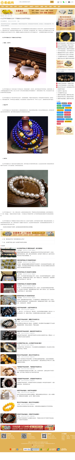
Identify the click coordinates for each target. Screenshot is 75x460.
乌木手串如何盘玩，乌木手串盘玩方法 (66, 50)
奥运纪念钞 (59, 105)
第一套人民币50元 (69, 119)
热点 (7, 6)
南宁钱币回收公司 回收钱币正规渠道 (26, 272)
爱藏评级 (63, 436)
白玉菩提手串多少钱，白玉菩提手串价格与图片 (29, 343)
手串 (11, 15)
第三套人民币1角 (60, 114)
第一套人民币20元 (60, 121)
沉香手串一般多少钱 (62, 90)
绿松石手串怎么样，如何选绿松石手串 (66, 87)
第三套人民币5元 (68, 110)
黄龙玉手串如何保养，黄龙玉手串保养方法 (28, 355)
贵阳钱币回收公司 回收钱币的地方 (26, 295)
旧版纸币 (58, 103)
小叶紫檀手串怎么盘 (62, 92)
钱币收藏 (19, 250)
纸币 (15, 6)
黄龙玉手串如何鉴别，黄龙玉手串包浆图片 (28, 402)
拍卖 (50, 6)
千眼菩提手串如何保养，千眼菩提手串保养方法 (29, 367)
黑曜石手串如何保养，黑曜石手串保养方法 (28, 319)
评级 (55, 6)
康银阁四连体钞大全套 (66, 105)
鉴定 (59, 6)
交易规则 (73, 436)
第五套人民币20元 (68, 107)
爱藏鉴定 (63, 438)
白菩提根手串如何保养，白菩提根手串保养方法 (29, 378)
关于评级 (67, 435)
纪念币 (36, 6)
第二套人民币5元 (67, 114)
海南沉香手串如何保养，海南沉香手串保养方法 (29, 331)
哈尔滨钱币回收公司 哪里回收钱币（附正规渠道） (30, 248)
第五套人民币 (64, 103)
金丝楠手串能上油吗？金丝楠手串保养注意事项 (16, 242)
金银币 (31, 6)
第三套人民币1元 (60, 112)
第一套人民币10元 (68, 121)
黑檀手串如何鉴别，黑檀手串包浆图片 (66, 48)
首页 (2, 6)
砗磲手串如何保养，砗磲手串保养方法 (66, 43)
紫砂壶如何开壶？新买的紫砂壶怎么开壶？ (15, 239)
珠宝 (46, 6)
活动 (11, 6)
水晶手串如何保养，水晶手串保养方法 (27, 307)
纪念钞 (20, 6)
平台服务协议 (72, 435)
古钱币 (26, 6)
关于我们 (63, 435)
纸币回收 (58, 123)
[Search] (34, 2)
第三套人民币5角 (67, 112)
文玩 (8, 15)
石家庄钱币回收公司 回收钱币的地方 (26, 260)
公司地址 (63, 439)
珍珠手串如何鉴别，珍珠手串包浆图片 (27, 390)
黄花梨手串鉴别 (61, 89)
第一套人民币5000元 (60, 119)
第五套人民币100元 (60, 107)
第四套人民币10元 (60, 110)
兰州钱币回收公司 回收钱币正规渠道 (26, 284)
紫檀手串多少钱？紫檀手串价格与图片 (66, 58)
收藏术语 (69, 103)
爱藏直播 (68, 438)
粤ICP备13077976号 (40, 446)
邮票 (42, 6)
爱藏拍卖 (68, 436)
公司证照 (73, 438)
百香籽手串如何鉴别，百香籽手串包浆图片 (28, 414)
